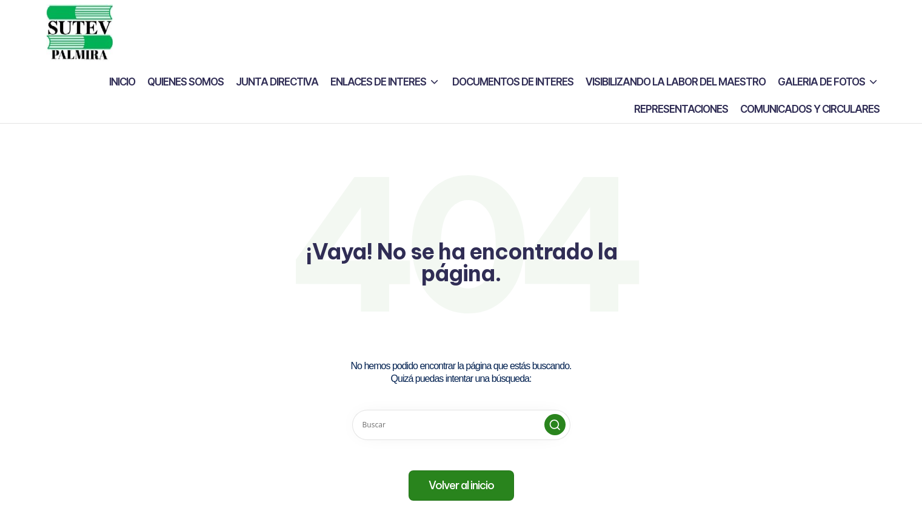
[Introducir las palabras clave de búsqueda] (461, 425)
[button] (555, 424)
